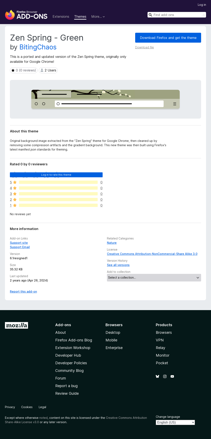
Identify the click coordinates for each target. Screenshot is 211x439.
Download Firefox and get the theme (168, 38)
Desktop (113, 332)
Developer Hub (68, 355)
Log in (202, 4)
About (60, 332)
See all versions (118, 265)
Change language (168, 416)
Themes (80, 16)
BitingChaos (38, 47)
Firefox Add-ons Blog (73, 340)
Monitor (162, 355)
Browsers (164, 332)
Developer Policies (71, 363)
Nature (112, 242)
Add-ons (63, 325)
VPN (160, 340)
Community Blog (69, 370)
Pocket (162, 363)
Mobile (111, 340)
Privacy (10, 407)
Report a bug (66, 386)
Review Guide (67, 393)
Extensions (61, 16)
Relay (160, 348)
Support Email (20, 247)
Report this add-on (23, 291)
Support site (19, 242)
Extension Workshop (72, 348)
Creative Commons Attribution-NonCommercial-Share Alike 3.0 (152, 254)
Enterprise (114, 348)
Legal (42, 407)
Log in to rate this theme (56, 174)
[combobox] (177, 15)
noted (43, 417)
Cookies (27, 407)
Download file (144, 47)
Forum (60, 378)
